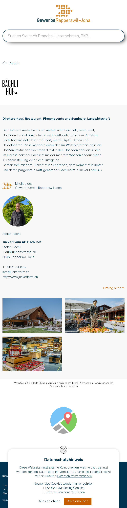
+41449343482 (15, 267)
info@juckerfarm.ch (15, 272)
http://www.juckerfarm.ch (20, 277)
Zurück (14, 63)
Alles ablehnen (49, 501)
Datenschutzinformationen (63, 386)
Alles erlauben (77, 501)
